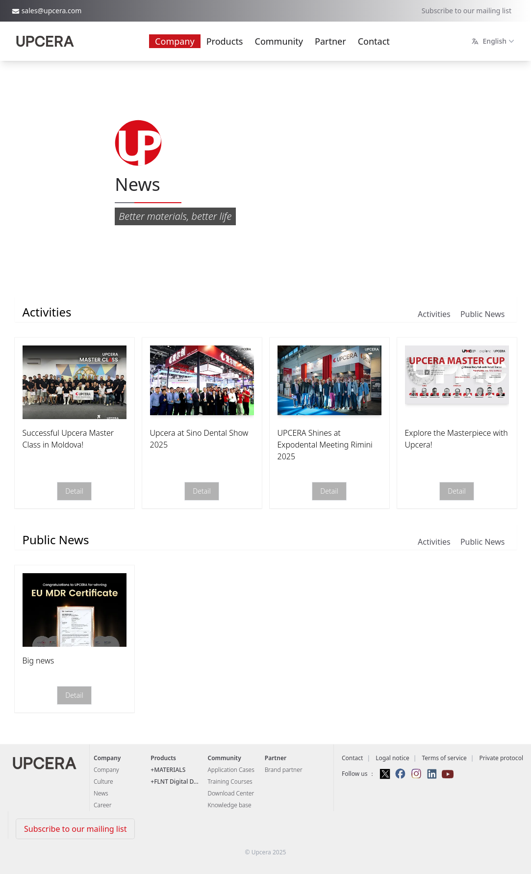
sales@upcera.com (52, 10)
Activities (434, 314)
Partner (330, 41)
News (101, 793)
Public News (482, 314)
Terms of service (444, 758)
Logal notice (392, 758)
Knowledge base (230, 805)
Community (279, 41)
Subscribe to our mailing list (466, 10)
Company (175, 41)
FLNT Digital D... (176, 781)
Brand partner (284, 770)
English (493, 41)
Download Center (231, 793)
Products (224, 41)
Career (102, 805)
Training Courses (230, 781)
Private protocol (501, 758)
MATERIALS (169, 770)
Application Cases (231, 770)
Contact (374, 41)
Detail (74, 491)
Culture (103, 781)
